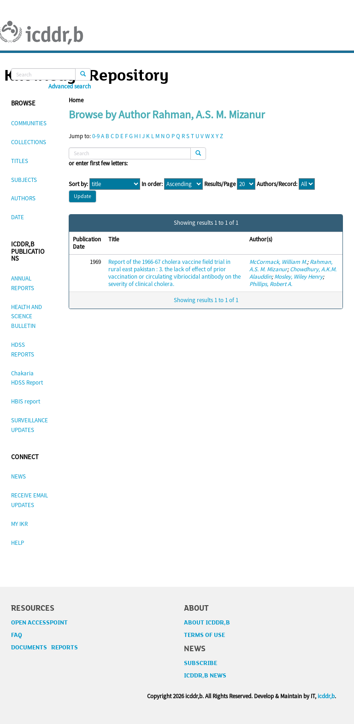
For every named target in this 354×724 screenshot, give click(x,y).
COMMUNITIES (29, 123)
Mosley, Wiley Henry (298, 276)
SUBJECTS (24, 180)
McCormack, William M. (278, 262)
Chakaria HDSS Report (27, 378)
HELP (17, 543)
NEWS (18, 476)
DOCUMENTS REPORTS (44, 647)
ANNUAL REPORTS (22, 283)
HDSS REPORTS (22, 349)
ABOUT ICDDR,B (207, 622)
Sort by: (78, 184)
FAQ (16, 635)
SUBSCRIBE (200, 663)
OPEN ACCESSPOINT (39, 622)
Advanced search (69, 86)
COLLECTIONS (28, 142)
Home (76, 100)
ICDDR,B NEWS (205, 675)
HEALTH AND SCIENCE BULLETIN (26, 316)
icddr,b (326, 696)
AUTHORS (23, 198)
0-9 (96, 136)
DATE (17, 217)
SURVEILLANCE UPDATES (29, 425)
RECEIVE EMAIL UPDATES (29, 500)
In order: (152, 184)
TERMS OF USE (204, 635)
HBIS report (25, 401)
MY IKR (19, 524)
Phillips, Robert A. (270, 284)
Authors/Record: (277, 184)
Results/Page (220, 184)
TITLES (19, 161)
